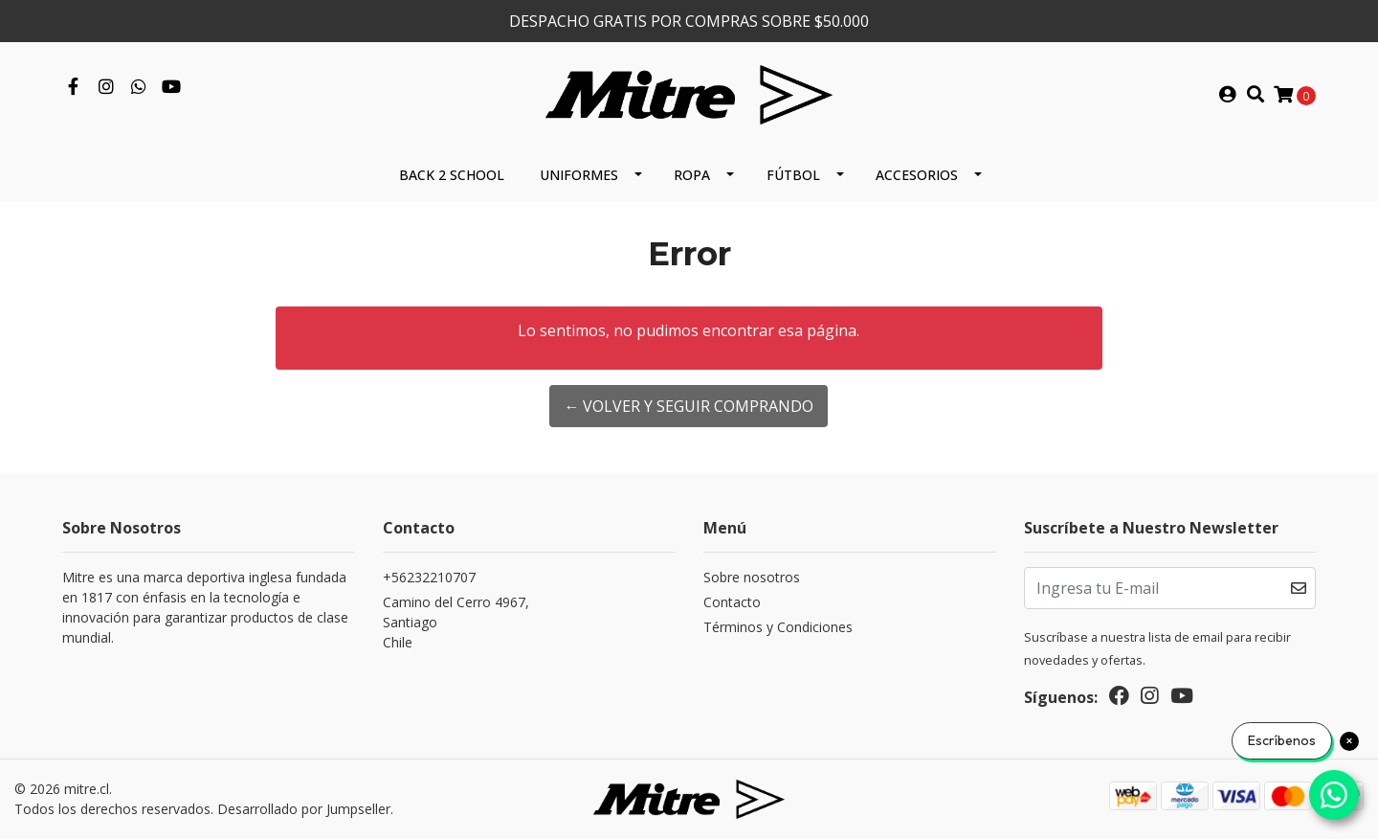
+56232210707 (429, 577)
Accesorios (917, 175)
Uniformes (579, 175)
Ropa (692, 175)
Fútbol (793, 175)
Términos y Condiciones (778, 627)
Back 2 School (451, 175)
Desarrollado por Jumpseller (303, 809)
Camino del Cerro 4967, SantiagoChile (456, 622)
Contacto (732, 602)
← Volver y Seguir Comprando (688, 406)
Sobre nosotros (751, 577)
